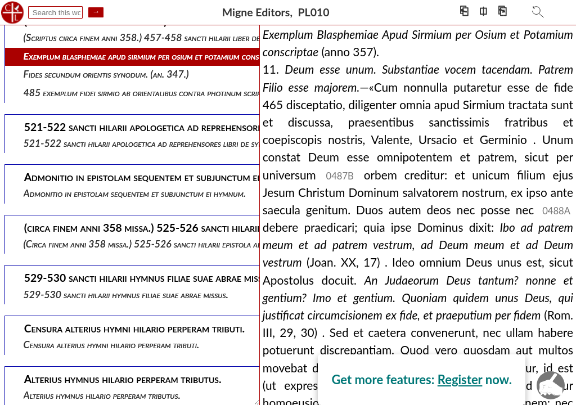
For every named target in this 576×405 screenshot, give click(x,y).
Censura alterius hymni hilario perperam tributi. (111, 344)
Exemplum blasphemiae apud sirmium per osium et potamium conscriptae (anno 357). (178, 56)
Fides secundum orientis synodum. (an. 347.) (106, 74)
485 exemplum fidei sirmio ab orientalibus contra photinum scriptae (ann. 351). (171, 92)
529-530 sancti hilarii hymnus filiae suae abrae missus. (126, 294)
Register (460, 379)
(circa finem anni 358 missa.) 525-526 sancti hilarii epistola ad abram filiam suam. (178, 244)
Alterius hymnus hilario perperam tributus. (102, 395)
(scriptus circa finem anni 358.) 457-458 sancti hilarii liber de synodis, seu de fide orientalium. (202, 37)
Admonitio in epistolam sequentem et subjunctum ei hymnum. (135, 193)
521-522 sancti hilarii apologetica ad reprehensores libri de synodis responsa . (171, 143)
